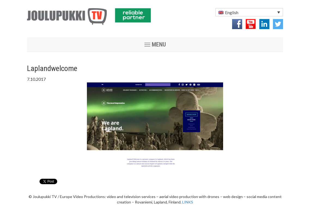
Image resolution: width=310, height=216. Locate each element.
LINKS (187, 202)
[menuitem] (249, 12)
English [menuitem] (231, 12)
